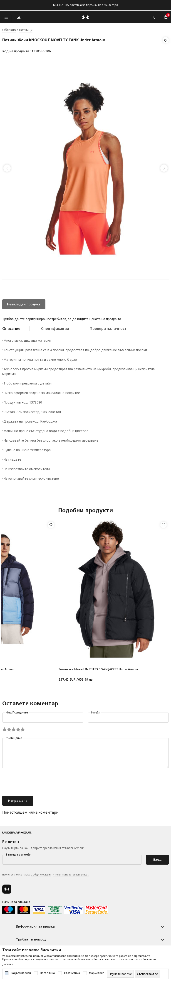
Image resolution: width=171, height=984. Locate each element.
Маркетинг (96, 973)
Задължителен (21, 973)
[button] (166, 45)
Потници (25, 30)
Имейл (95, 711)
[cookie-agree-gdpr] (147, 974)
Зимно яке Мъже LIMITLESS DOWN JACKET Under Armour (98, 668)
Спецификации (55, 327)
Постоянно (47, 973)
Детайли (7, 964)
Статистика (72, 973)
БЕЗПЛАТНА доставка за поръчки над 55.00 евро (85, 5)
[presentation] (36, 781)
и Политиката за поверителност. (71, 873)
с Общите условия (41, 873)
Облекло (9, 30)
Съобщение (14, 737)
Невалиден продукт (24, 303)
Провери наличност (108, 327)
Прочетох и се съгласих (45, 873)
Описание (11, 327)
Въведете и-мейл (18, 853)
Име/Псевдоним (17, 711)
